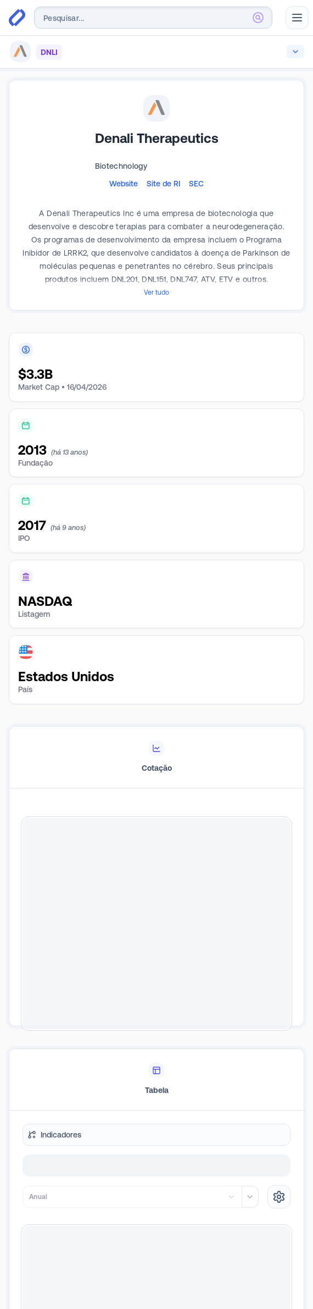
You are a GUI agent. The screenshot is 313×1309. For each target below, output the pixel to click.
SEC (196, 183)
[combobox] (153, 18)
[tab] (156, 749)
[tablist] (156, 749)
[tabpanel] (156, 915)
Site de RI (163, 183)
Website (123, 183)
